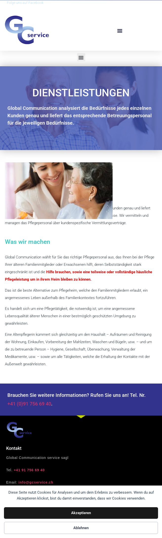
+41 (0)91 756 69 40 (29, 404)
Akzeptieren (81, 513)
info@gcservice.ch (36, 482)
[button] (120, 30)
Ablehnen (81, 528)
